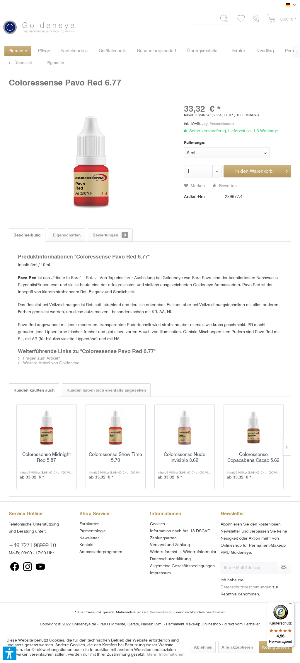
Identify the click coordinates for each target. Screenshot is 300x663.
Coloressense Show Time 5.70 (115, 457)
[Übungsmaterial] (202, 51)
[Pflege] (44, 51)
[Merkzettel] (241, 19)
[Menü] (290, 605)
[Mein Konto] (257, 19)
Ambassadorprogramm (100, 551)
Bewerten (224, 185)
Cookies (157, 523)
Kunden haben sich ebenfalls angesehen (106, 390)
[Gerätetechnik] (112, 51)
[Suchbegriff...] (212, 18)
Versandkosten (162, 612)
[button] (9, 653)
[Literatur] (237, 51)
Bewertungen (110, 235)
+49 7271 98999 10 (32, 545)
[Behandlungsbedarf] (156, 51)
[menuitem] (212, 21)
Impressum (160, 572)
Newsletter (89, 538)
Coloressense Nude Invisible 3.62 (184, 457)
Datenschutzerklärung (170, 558)
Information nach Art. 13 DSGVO (180, 530)
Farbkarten (89, 523)
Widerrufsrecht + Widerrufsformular (183, 551)
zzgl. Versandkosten (218, 123)
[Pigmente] (17, 51)
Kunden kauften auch (33, 390)
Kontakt (86, 544)
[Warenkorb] (281, 19)
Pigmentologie (92, 530)
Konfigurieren (275, 647)
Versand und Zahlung (170, 544)
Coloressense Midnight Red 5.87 (46, 457)
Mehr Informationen (166, 654)
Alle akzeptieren (237, 647)
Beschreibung (27, 235)
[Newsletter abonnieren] (284, 567)
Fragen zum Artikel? (39, 358)
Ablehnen (203, 647)
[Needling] (265, 51)
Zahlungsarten (163, 538)
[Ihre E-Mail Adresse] (249, 567)
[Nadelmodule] (74, 51)
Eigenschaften (67, 235)
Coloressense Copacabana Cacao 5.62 (253, 457)
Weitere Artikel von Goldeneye (48, 362)
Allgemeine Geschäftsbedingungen (182, 565)
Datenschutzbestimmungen (246, 587)
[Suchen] (224, 18)
